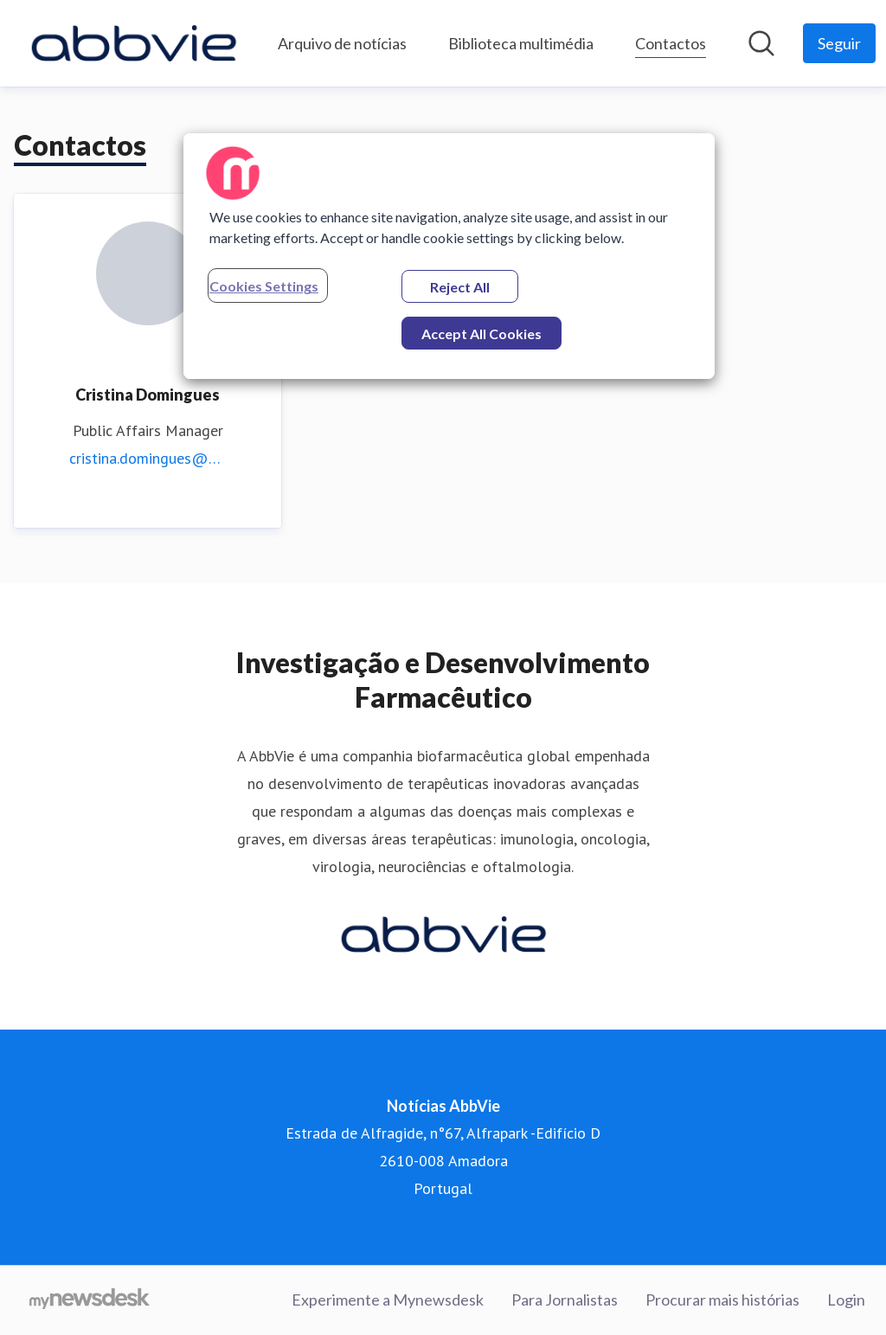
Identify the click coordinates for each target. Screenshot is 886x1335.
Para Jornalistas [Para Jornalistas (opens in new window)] (564, 1299)
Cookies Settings (263, 286)
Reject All (460, 287)
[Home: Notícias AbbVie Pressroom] (133, 43)
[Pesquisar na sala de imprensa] (761, 43)
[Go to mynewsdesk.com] (89, 1300)
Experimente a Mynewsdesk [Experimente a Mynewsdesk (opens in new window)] (388, 1299)
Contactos (670, 41)
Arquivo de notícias (342, 43)
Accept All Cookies (481, 333)
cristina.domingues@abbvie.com (147, 458)
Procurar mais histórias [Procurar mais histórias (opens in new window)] (722, 1299)
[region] (449, 256)
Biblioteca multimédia (521, 43)
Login (846, 1299)
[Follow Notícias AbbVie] (839, 43)
